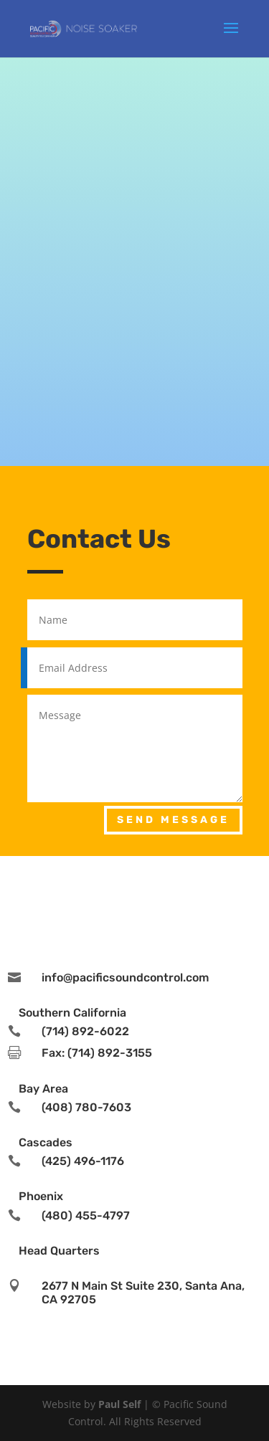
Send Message (173, 820)
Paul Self (119, 1404)
